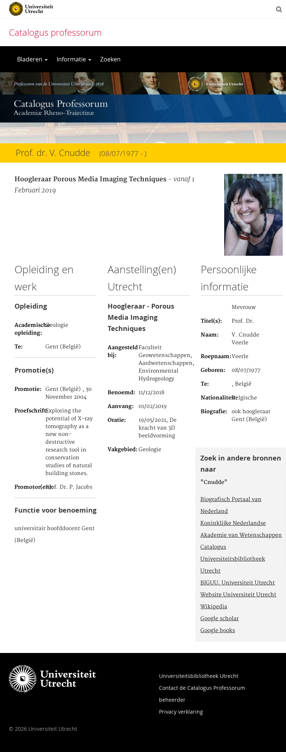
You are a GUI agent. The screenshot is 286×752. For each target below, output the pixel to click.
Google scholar (219, 618)
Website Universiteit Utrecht (238, 595)
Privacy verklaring (181, 711)
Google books (217, 630)
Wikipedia (213, 606)
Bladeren (32, 59)
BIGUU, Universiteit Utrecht (237, 583)
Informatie (74, 59)
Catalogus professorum (55, 32)
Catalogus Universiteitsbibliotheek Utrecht (232, 559)
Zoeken (110, 59)
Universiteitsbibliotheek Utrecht (198, 675)
